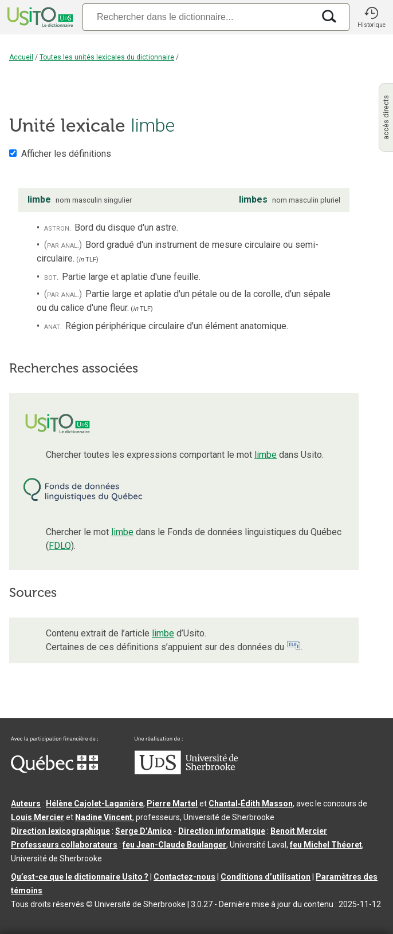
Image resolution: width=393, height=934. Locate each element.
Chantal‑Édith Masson (251, 803)
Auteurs (26, 803)
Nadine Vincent (103, 817)
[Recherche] (198, 17)
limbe (265, 454)
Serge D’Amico (143, 831)
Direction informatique (221, 831)
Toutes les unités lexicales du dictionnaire (107, 57)
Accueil (21, 57)
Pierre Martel (172, 803)
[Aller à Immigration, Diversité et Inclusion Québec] (54, 770)
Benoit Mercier (298, 831)
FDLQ (60, 545)
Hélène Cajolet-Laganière (94, 803)
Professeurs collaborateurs (64, 844)
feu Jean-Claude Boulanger (174, 844)
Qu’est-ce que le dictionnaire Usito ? (79, 876)
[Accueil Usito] (39, 17)
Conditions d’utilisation (266, 876)
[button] (371, 17)
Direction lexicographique (60, 831)
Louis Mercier (37, 817)
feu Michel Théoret (326, 844)
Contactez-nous (184, 876)
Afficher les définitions (66, 153)
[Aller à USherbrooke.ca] (186, 771)
